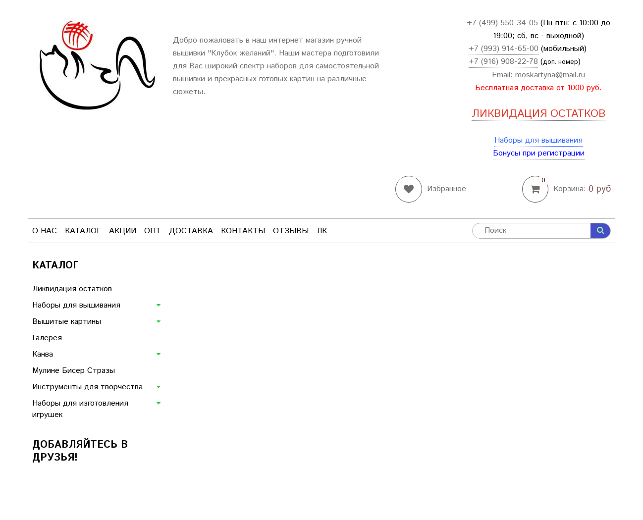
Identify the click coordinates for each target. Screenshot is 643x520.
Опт (152, 231)
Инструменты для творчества (87, 387)
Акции (122, 231)
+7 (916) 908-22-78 (503, 61)
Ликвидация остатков (72, 289)
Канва (42, 354)
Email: (503, 75)
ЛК (322, 231)
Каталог (83, 231)
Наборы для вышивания (538, 140)
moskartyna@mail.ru (550, 75)
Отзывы (291, 231)
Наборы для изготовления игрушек (80, 409)
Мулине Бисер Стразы (73, 370)
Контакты (243, 231)
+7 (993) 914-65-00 (503, 48)
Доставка (191, 231)
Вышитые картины (66, 321)
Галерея (47, 338)
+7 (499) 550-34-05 (502, 23)
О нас (44, 231)
